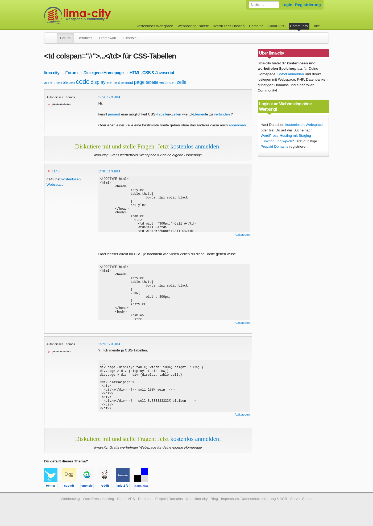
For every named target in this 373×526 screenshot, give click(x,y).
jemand (127, 82)
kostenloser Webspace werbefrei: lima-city (97, 15)
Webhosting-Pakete (193, 26)
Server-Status (301, 504)
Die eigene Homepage (104, 72)
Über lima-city (197, 504)
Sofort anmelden (290, 74)
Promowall (107, 38)
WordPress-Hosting (229, 26)
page (139, 82)
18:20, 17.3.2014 (109, 344)
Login (286, 4)
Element (199, 114)
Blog (214, 504)
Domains (256, 26)
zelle (181, 82)
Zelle (175, 114)
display (98, 82)
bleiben (69, 82)
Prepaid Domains (274, 146)
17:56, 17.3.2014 (109, 171)
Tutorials (129, 38)
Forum (65, 38)
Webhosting (70, 504)
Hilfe (316, 26)
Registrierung (308, 4)
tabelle (152, 82)
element (113, 82)
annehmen (53, 82)
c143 (56, 171)
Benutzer (84, 38)
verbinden (167, 82)
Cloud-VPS (276, 26)
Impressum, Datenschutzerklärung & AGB (254, 504)
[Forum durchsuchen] (264, 4)
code (83, 81)
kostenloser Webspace (154, 26)
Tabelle (162, 114)
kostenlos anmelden (194, 146)
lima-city (51, 72)
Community (299, 26)
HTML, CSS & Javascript (152, 72)
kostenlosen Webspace (303, 125)
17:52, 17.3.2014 (109, 97)
